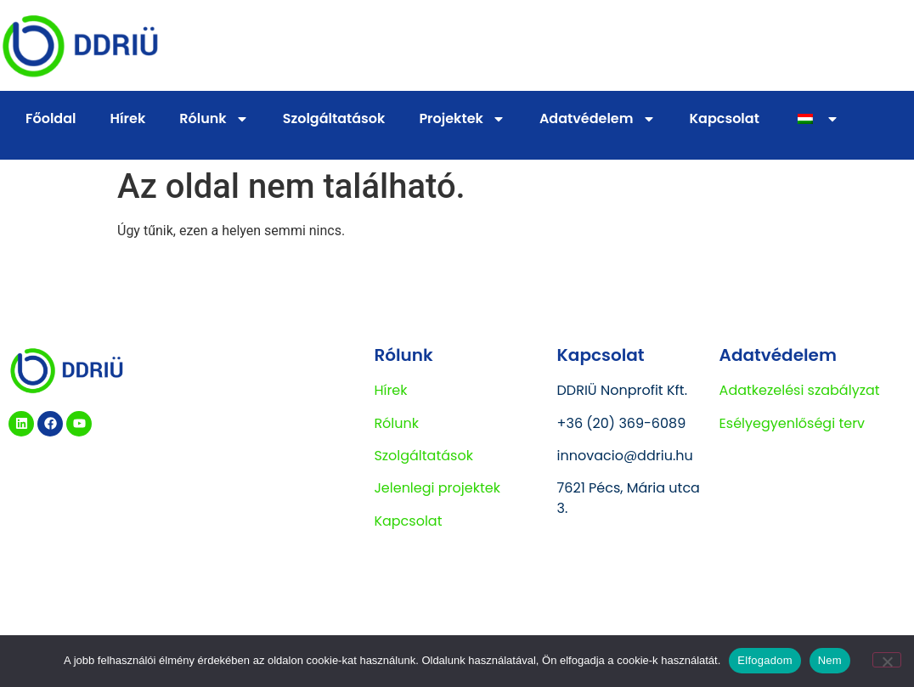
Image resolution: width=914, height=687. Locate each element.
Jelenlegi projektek (437, 488)
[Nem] (886, 659)
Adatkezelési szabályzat (799, 390)
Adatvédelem (597, 119)
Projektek (462, 119)
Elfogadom (764, 660)
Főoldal (50, 118)
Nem (830, 660)
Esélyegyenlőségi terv (792, 423)
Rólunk (213, 119)
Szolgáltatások (334, 118)
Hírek (128, 118)
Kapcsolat (724, 118)
